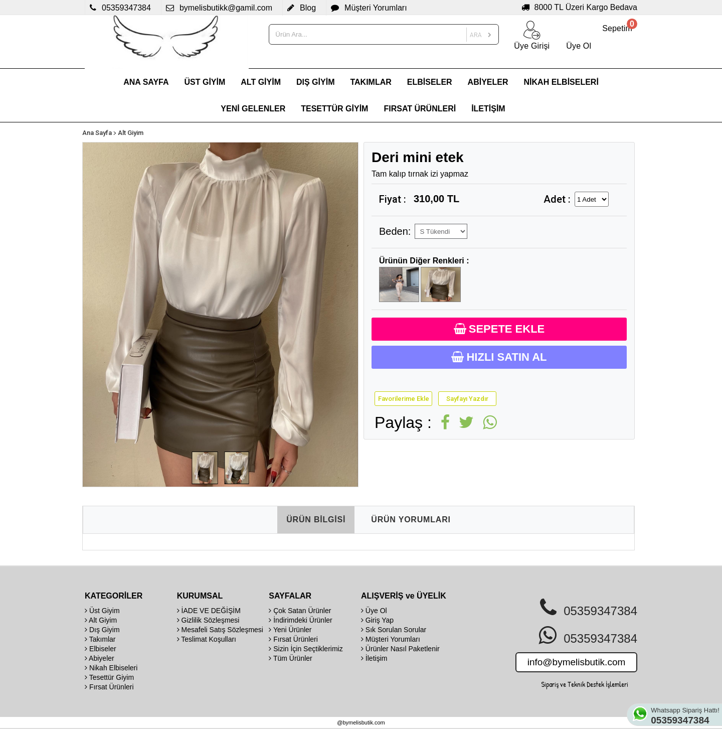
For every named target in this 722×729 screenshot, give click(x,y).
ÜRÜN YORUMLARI (410, 519)
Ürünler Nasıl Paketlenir (400, 649)
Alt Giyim (130, 132)
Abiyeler (99, 658)
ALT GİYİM (261, 82)
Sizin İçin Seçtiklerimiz (305, 649)
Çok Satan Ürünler (300, 611)
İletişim (374, 658)
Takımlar (100, 639)
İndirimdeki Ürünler (300, 620)
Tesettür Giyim (109, 677)
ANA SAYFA (145, 82)
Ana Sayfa (97, 132)
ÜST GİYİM (205, 82)
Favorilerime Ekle (403, 398)
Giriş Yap (377, 620)
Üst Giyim (102, 611)
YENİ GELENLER (253, 108)
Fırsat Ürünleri (109, 687)
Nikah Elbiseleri (111, 668)
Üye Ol (374, 611)
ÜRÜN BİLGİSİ (315, 519)
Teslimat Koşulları (206, 639)
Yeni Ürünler (290, 630)
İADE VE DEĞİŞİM (209, 611)
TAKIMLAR (370, 82)
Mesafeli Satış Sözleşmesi (220, 630)
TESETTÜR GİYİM (334, 108)
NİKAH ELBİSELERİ (561, 82)
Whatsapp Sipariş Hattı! (686, 715)
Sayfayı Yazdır (467, 398)
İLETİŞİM (488, 108)
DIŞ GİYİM (315, 82)
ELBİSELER (429, 82)
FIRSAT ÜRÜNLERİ (420, 108)
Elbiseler (100, 649)
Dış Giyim (102, 630)
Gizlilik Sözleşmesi (208, 620)
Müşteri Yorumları (390, 639)
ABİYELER (488, 82)
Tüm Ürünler (290, 658)
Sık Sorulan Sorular (393, 630)
